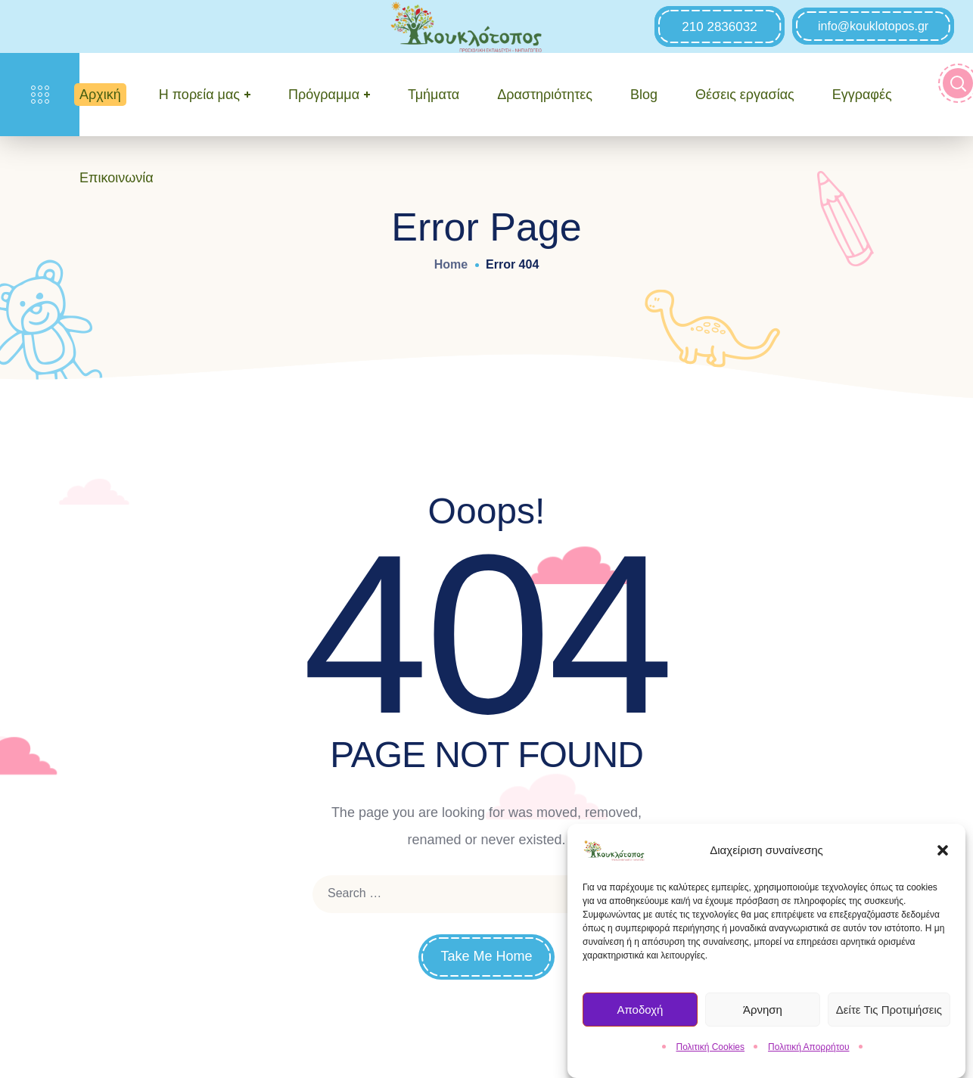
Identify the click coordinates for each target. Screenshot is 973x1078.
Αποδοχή (640, 1013)
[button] (942, 854)
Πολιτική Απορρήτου (808, 1051)
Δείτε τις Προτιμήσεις (889, 1013)
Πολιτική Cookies (710, 1051)
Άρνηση (762, 1013)
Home (451, 264)
